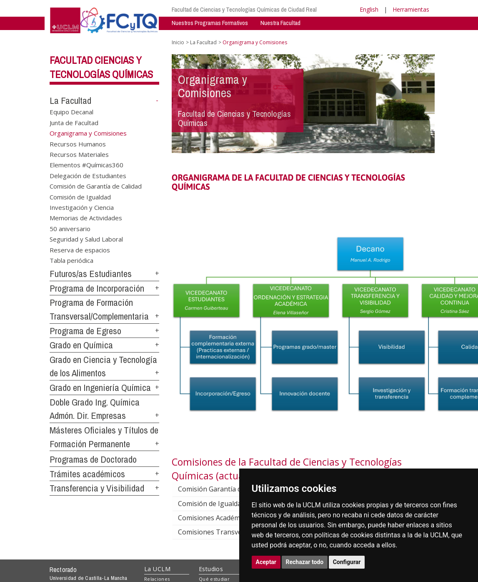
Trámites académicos (87, 474)
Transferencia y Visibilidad (97, 488)
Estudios (211, 569)
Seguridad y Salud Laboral (86, 239)
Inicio (178, 42)
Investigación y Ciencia (82, 207)
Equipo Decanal (71, 112)
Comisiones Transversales (226, 532)
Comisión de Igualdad (80, 196)
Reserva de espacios (80, 249)
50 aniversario (70, 228)
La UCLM (157, 569)
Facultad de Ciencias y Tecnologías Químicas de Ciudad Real (244, 9)
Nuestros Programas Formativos (210, 22)
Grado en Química (81, 345)
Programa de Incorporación (97, 288)
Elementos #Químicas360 (86, 165)
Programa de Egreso (85, 331)
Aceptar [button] (266, 562)
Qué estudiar (214, 579)
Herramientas (411, 9)
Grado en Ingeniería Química (100, 387)
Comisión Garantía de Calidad (230, 489)
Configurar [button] (347, 562)
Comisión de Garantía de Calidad (96, 186)
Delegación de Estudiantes (88, 175)
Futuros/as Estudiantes (91, 273)
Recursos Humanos (78, 143)
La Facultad (70, 100)
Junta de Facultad (74, 122)
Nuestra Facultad (280, 22)
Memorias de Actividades (86, 218)
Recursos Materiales (79, 154)
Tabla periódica (71, 260)
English (369, 9)
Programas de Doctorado (93, 459)
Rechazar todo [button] (305, 562)
